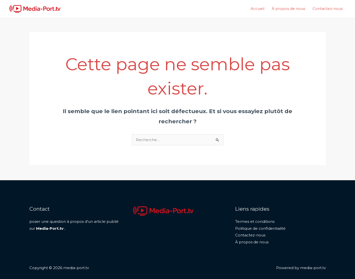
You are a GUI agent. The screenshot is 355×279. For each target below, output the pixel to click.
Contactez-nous (328, 8)
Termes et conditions (254, 221)
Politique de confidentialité (260, 228)
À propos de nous (288, 8)
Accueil (257, 8)
